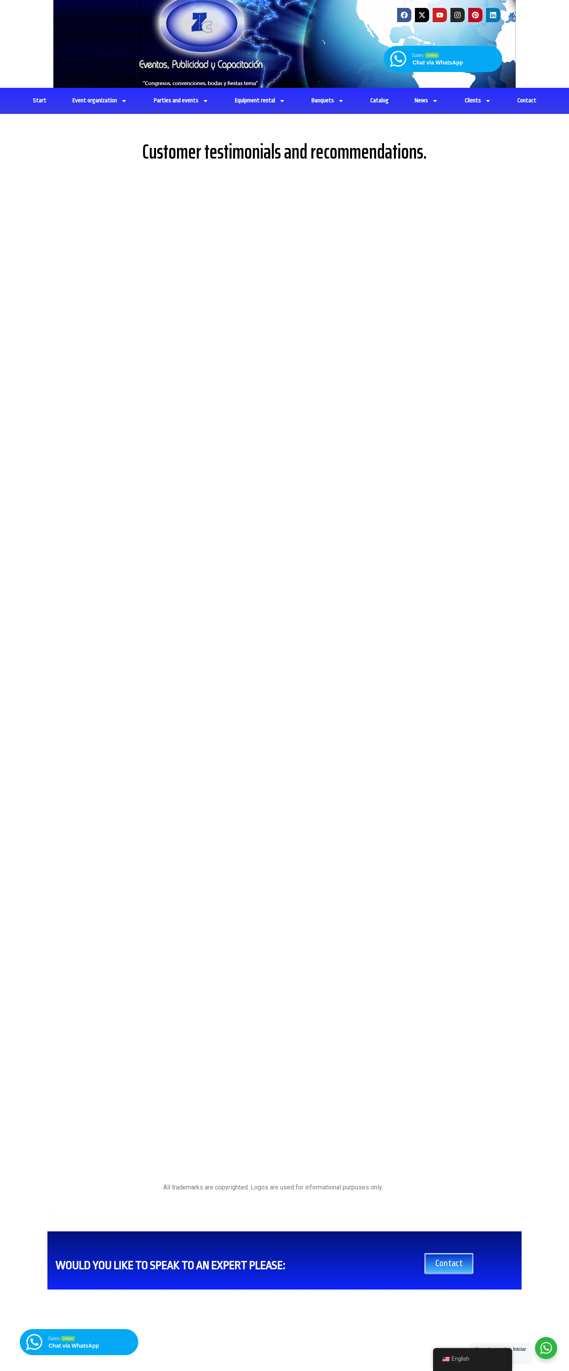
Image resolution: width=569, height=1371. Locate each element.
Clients (478, 101)
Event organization (99, 101)
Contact (526, 100)
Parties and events (181, 101)
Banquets (327, 101)
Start (39, 100)
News (426, 101)
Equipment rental (260, 101)
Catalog (379, 100)
